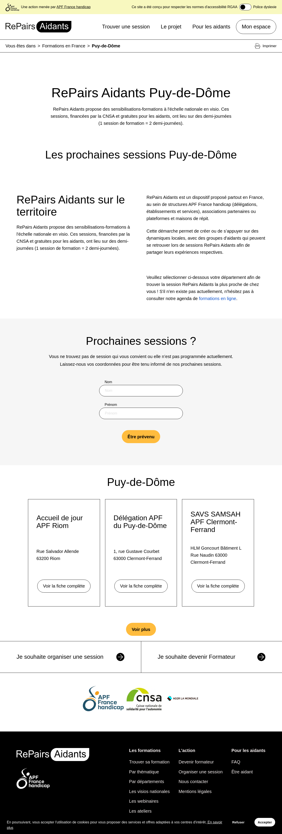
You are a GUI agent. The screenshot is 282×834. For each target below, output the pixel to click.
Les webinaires (143, 801)
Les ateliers (140, 811)
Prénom (111, 405)
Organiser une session (200, 771)
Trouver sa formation (149, 761)
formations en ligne (217, 298)
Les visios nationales (149, 791)
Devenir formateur (196, 761)
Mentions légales (195, 791)
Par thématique (144, 771)
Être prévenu (141, 436)
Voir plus (141, 629)
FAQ (236, 761)
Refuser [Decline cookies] (238, 822)
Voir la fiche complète (64, 586)
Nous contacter (193, 781)
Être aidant (242, 771)
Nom (108, 382)
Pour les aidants (211, 27)
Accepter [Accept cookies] (265, 822)
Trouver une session (126, 27)
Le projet (171, 27)
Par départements (146, 781)
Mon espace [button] (256, 27)
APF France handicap (73, 7)
